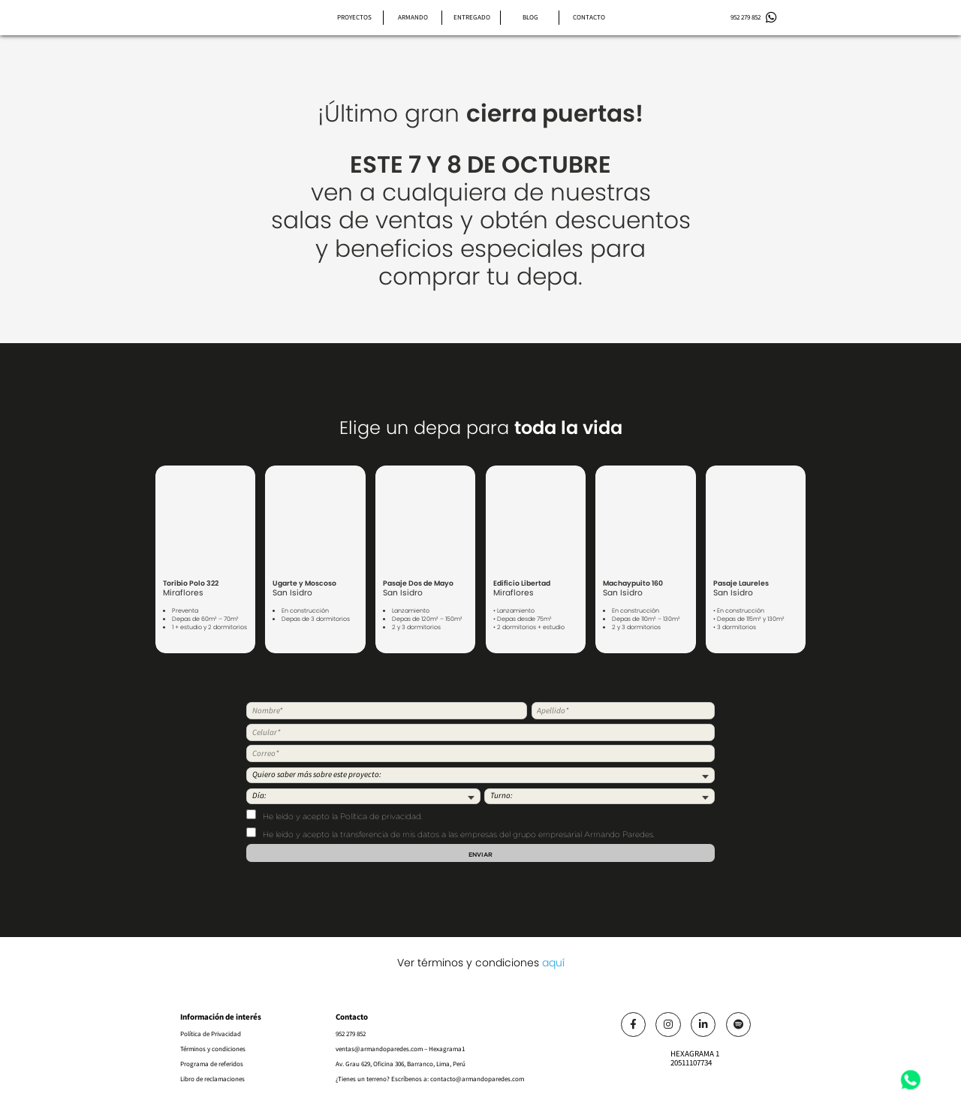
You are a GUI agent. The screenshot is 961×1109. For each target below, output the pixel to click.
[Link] (633, 1024)
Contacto (589, 17)
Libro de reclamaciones (212, 1078)
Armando (413, 17)
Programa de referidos (211, 1063)
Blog (530, 17)
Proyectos (354, 17)
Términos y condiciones (213, 1048)
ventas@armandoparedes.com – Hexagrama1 (400, 1048)
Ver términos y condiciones (481, 962)
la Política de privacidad (376, 817)
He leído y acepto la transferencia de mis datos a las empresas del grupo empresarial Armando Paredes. (450, 833)
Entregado (471, 17)
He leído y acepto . (334, 815)
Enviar (480, 854)
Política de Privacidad (210, 1033)
